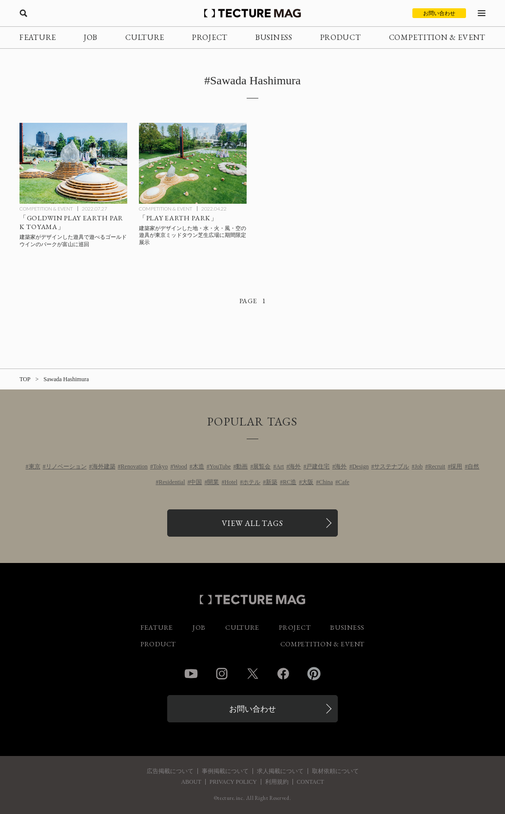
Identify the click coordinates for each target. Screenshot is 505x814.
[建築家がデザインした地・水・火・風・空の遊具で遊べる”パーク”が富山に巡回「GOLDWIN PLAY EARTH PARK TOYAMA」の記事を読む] (73, 163)
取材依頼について (335, 771)
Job (418, 466)
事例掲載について (225, 771)
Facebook (283, 673)
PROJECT (210, 37)
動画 (242, 466)
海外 (295, 466)
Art (280, 466)
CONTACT (310, 782)
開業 (213, 482)
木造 (198, 466)
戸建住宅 (318, 466)
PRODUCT (340, 37)
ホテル (251, 482)
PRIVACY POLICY (233, 782)
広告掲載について (170, 771)
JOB (90, 37)
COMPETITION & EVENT (437, 37)
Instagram (222, 673)
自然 (473, 466)
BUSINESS (273, 37)
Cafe (344, 482)
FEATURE (37, 37)
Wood (180, 466)
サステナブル (391, 466)
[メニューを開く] (482, 13)
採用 (456, 466)
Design (360, 466)
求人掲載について (280, 771)
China (326, 482)
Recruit (436, 466)
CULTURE (144, 37)
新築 (271, 482)
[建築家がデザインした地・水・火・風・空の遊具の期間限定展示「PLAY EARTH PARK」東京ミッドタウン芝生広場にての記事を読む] (193, 163)
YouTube (220, 466)
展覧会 (262, 466)
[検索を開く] (23, 13)
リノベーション (66, 466)
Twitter (252, 673)
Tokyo (160, 466)
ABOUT (191, 782)
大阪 (307, 482)
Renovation (134, 466)
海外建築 (104, 466)
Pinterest (314, 673)
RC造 (289, 482)
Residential (171, 482)
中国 (196, 482)
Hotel (230, 482)
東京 (34, 466)
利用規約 (277, 782)
